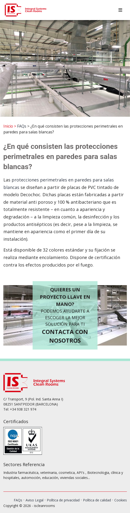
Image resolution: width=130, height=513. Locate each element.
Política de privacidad (63, 500)
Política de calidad (97, 500)
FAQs (21, 126)
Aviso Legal (34, 500)
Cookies (120, 500)
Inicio (8, 126)
